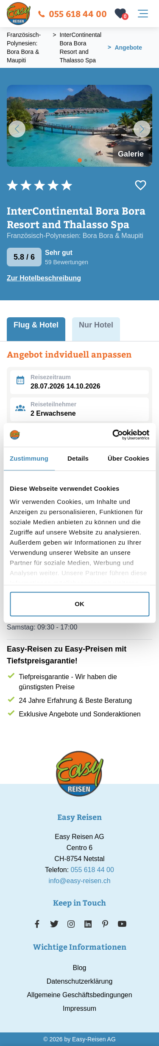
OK (79, 603)
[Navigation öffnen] (143, 14)
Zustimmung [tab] (29, 458)
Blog (79, 967)
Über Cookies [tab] (128, 458)
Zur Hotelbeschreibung (44, 278)
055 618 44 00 (72, 13)
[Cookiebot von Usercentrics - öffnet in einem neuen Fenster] (113, 434)
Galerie (131, 154)
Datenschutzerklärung (80, 981)
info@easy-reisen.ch (79, 880)
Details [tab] (78, 458)
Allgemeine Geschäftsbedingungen (79, 994)
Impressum (79, 1008)
